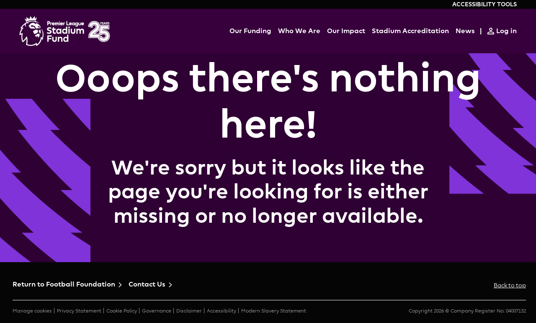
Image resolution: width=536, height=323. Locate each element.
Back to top (510, 285)
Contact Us (147, 284)
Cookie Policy (121, 311)
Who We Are (299, 31)
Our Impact (346, 31)
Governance (156, 311)
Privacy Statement (79, 311)
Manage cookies (32, 311)
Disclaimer (189, 311)
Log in (506, 31)
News (465, 31)
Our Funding (250, 31)
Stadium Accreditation (410, 31)
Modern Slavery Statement (273, 311)
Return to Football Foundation (64, 284)
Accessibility (221, 311)
